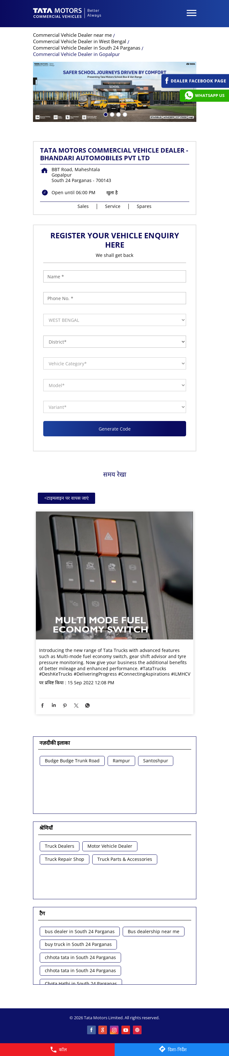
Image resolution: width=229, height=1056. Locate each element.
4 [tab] (124, 113)
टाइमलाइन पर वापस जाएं (66, 498)
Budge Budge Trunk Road (72, 761)
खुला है (112, 192)
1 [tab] (105, 113)
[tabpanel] (114, 92)
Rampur (121, 761)
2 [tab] (111, 113)
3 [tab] (117, 113)
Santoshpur (155, 761)
